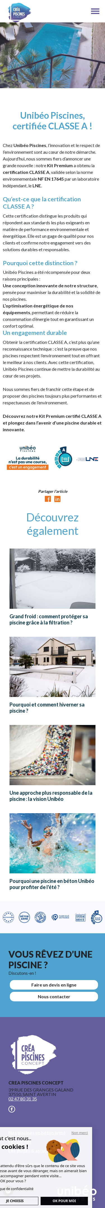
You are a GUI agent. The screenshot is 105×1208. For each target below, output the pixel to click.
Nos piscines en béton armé (37, 1132)
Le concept (19, 1141)
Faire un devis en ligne (53, 984)
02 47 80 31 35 (22, 1098)
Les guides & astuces (30, 1150)
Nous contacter (54, 996)
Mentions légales (24, 1164)
